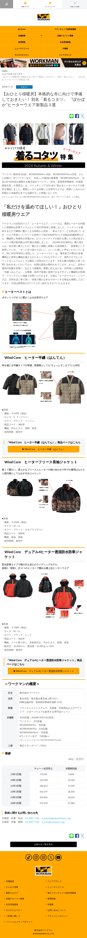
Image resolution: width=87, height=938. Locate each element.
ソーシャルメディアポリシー (19, 922)
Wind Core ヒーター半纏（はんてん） (43, 449)
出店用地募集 (12, 904)
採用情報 (51, 898)
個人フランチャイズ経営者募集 (61, 893)
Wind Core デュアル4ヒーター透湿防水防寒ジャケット (43, 671)
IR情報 (50, 904)
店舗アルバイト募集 (15, 898)
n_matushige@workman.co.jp (56, 818)
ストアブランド (54, 881)
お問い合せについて (56, 910)
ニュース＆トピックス (12, 74)
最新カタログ (12, 893)
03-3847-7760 (32, 818)
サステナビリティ (14, 910)
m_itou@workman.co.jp (53, 821)
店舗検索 (10, 881)
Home (4, 71)
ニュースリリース (55, 887)
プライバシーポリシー (57, 916)
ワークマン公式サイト (43, 17)
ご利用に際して (13, 916)
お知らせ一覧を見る (43, 844)
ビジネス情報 (12, 887)
